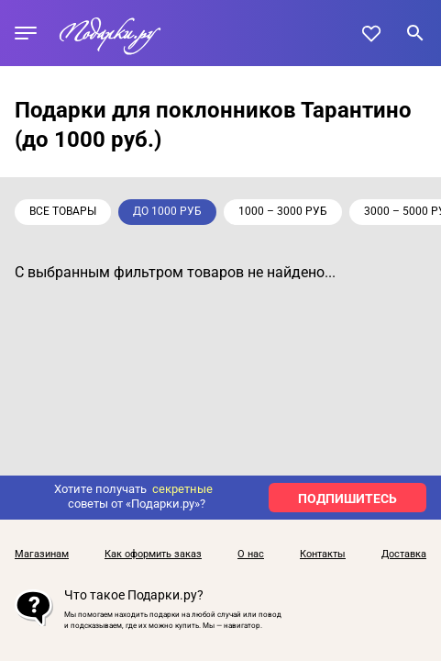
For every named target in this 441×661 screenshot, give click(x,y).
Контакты (323, 554)
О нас (250, 554)
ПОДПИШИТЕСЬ (347, 498)
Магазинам (42, 554)
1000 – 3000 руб (282, 211)
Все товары (62, 211)
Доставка (403, 554)
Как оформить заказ (153, 554)
